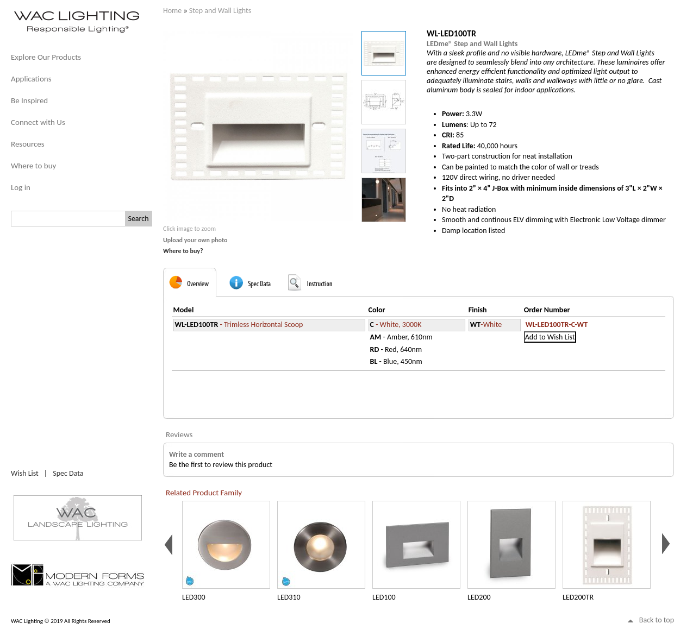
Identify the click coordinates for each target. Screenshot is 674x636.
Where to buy (33, 166)
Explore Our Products (46, 57)
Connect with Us (38, 122)
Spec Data (68, 473)
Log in (20, 187)
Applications (31, 79)
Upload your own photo (195, 240)
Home (172, 10)
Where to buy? (183, 251)
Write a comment (196, 454)
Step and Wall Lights (220, 10)
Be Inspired (29, 100)
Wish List (25, 473)
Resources (28, 144)
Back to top (656, 620)
